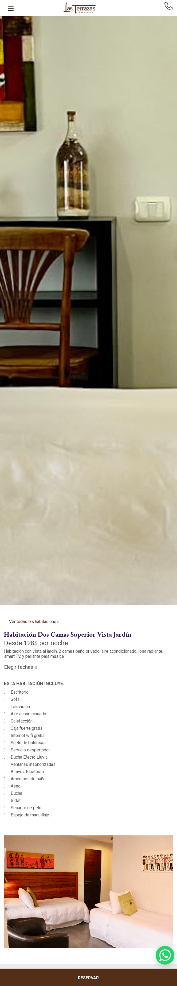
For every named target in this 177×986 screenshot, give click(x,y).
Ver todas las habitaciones (34, 621)
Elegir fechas (18, 667)
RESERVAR (88, 977)
